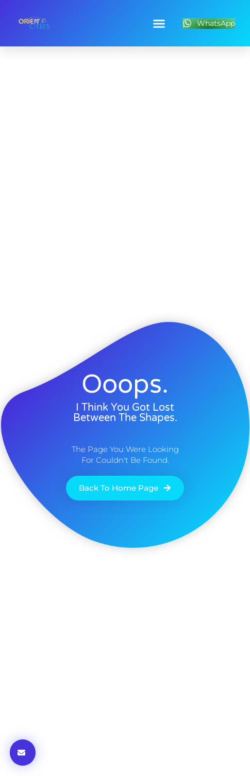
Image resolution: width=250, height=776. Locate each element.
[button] (159, 23)
